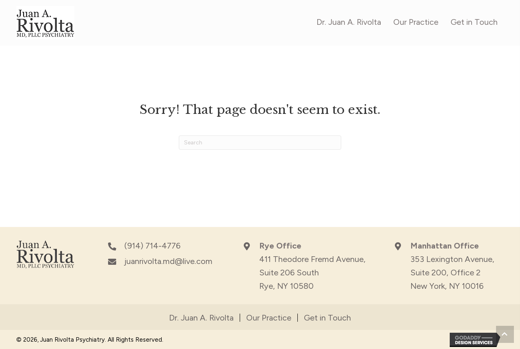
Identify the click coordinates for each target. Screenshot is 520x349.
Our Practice (268, 318)
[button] (505, 334)
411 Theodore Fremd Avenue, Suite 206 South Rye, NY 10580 (312, 272)
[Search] (260, 142)
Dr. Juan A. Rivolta (201, 318)
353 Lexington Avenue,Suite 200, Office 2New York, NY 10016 (452, 272)
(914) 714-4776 (152, 246)
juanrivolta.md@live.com (168, 261)
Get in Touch (327, 318)
